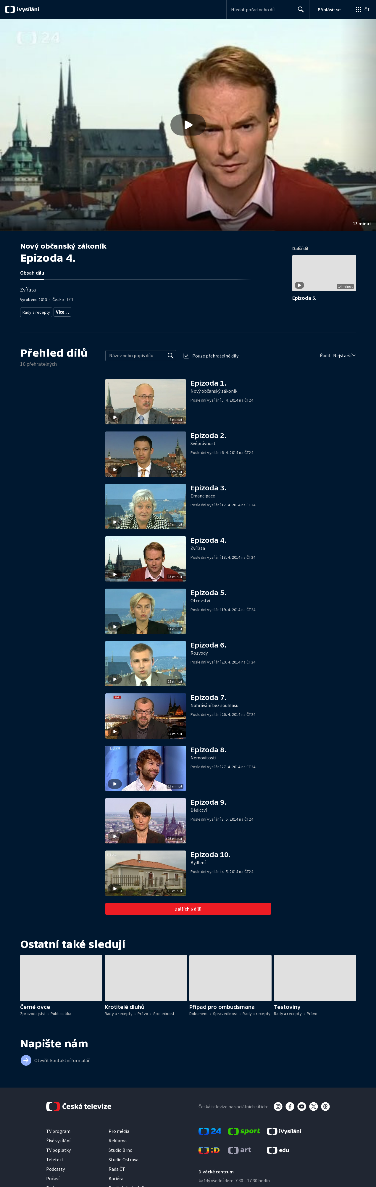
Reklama (118, 1138)
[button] (188, 125)
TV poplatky (58, 1148)
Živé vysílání (58, 1138)
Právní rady (64, 311)
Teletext (55, 1157)
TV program (58, 1129)
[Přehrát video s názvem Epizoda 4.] (188, 125)
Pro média (119, 1129)
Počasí (52, 1176)
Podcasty (55, 1167)
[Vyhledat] (170, 353)
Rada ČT (117, 1167)
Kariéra (116, 1176)
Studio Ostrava (123, 1157)
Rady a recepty (35, 311)
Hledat (299, 12)
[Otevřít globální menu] (362, 9)
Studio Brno (121, 1148)
